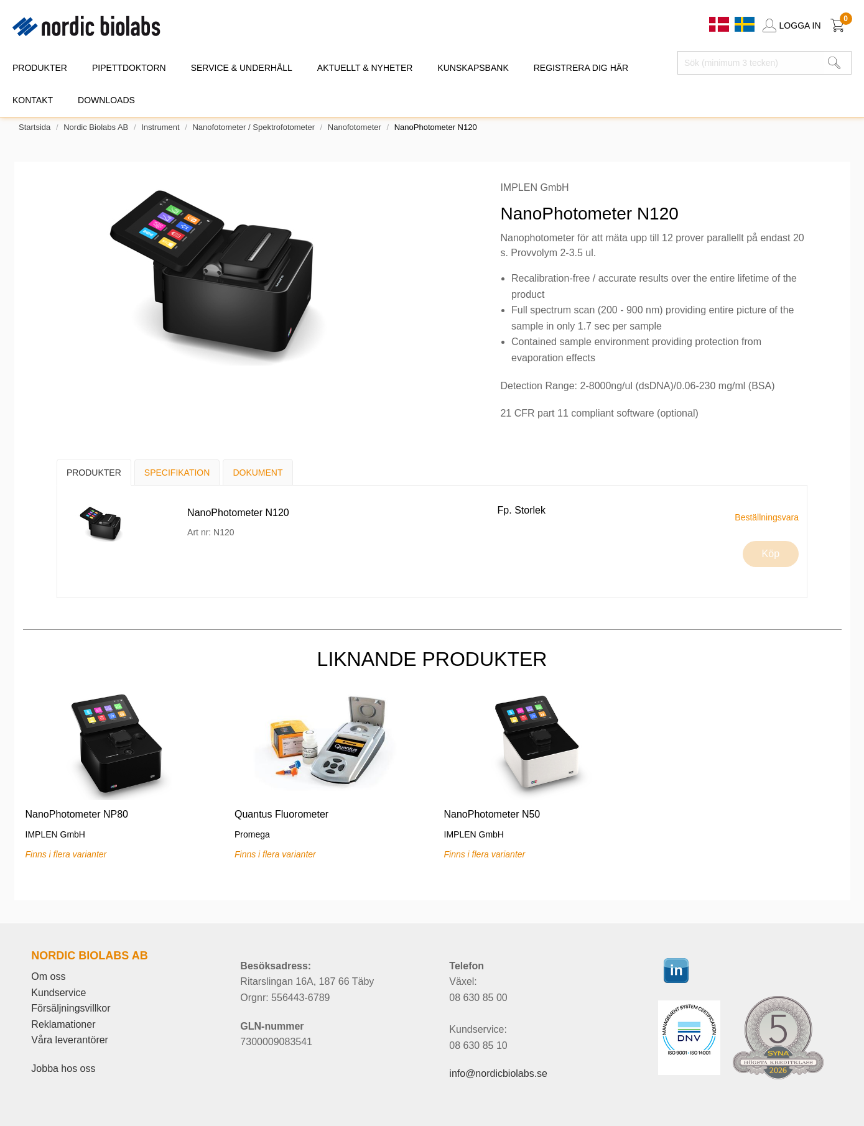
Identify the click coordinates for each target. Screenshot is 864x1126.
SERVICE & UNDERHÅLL (241, 68)
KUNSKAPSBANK (472, 68)
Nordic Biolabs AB (95, 127)
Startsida (34, 127)
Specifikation (177, 473)
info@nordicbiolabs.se (498, 1073)
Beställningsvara (767, 517)
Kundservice (58, 992)
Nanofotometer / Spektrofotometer (253, 127)
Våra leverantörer (69, 1040)
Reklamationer (63, 1024)
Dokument (257, 473)
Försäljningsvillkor (70, 1008)
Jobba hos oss (63, 1068)
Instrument (160, 127)
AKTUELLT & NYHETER (365, 68)
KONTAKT (32, 100)
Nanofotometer (354, 127)
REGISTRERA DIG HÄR (581, 68)
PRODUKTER (39, 68)
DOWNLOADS (106, 100)
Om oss (48, 976)
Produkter (94, 473)
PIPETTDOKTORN (129, 68)
